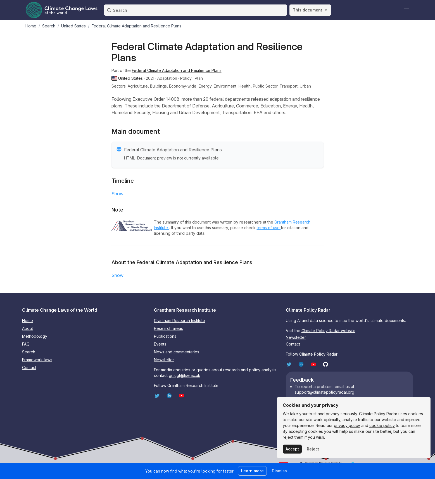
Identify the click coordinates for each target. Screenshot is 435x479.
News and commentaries (176, 351)
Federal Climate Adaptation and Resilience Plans (177, 70)
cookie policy (382, 425)
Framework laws (37, 359)
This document (310, 10)
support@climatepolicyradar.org (324, 392)
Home (30, 26)
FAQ (26, 344)
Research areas (168, 328)
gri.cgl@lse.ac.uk (184, 375)
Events (160, 344)
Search (48, 26)
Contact (29, 367)
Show (117, 193)
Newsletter (164, 359)
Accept (292, 449)
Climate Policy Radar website (328, 330)
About (27, 328)
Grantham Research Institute (179, 320)
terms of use (269, 227)
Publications (165, 336)
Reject (313, 449)
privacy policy (347, 425)
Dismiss (279, 470)
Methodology (34, 336)
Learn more (252, 470)
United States (73, 26)
